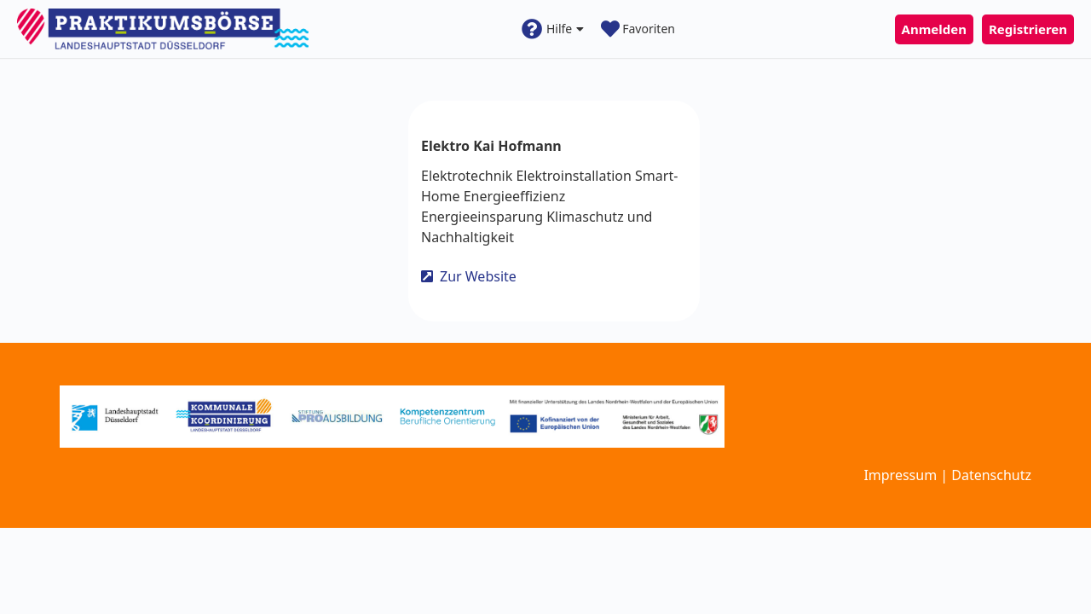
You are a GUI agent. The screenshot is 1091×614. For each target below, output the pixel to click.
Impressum (900, 475)
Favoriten (638, 29)
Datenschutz (991, 475)
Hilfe (553, 28)
